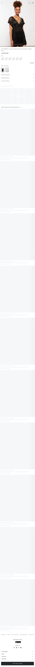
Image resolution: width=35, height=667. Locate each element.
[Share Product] (29, 3)
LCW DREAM (4, 49)
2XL (21, 59)
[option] (2, 70)
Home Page (3, 634)
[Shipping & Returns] (17, 78)
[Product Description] (17, 75)
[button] (13, 44)
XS (3, 59)
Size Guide (32, 62)
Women (8, 634)
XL (17, 59)
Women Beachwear (23, 634)
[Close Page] (1, 2)
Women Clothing (15, 634)
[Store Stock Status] (17, 81)
